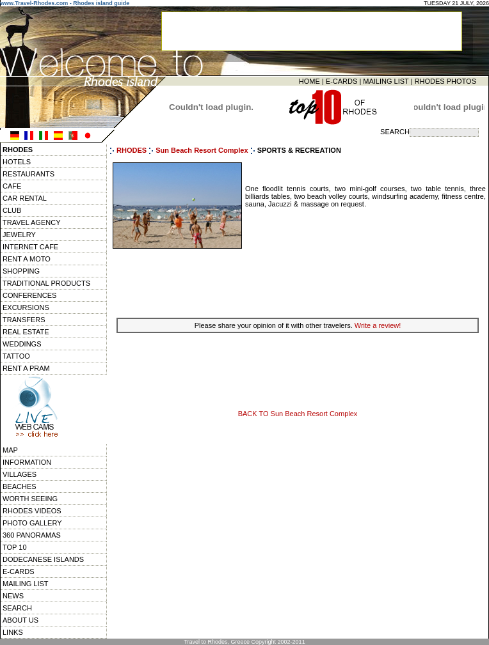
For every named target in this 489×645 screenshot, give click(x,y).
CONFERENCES (29, 295)
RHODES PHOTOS (445, 81)
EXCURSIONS (26, 307)
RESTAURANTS (28, 174)
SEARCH (17, 608)
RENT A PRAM (26, 368)
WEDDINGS (22, 344)
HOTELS (17, 162)
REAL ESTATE (26, 332)
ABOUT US (20, 620)
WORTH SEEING (30, 498)
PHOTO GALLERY (32, 523)
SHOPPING (21, 271)
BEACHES (19, 486)
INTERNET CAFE (30, 247)
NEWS (13, 596)
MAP (10, 450)
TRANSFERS (24, 319)
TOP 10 (15, 547)
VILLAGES (19, 474)
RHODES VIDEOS (32, 511)
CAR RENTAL (25, 198)
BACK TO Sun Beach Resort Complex (298, 413)
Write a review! (378, 325)
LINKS (13, 632)
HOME (309, 81)
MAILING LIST (385, 81)
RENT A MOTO (27, 259)
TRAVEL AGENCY (31, 222)
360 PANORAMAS (32, 535)
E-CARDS (342, 81)
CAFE (12, 186)
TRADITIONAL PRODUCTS (46, 283)
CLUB (12, 210)
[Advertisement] (297, 282)
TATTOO (16, 356)
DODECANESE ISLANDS (43, 559)
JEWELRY (19, 234)
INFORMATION (27, 462)
